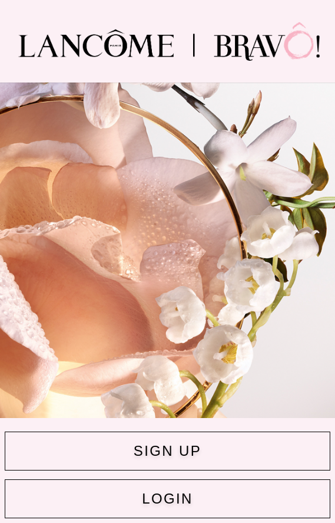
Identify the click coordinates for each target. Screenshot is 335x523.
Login (167, 498)
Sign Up (167, 451)
